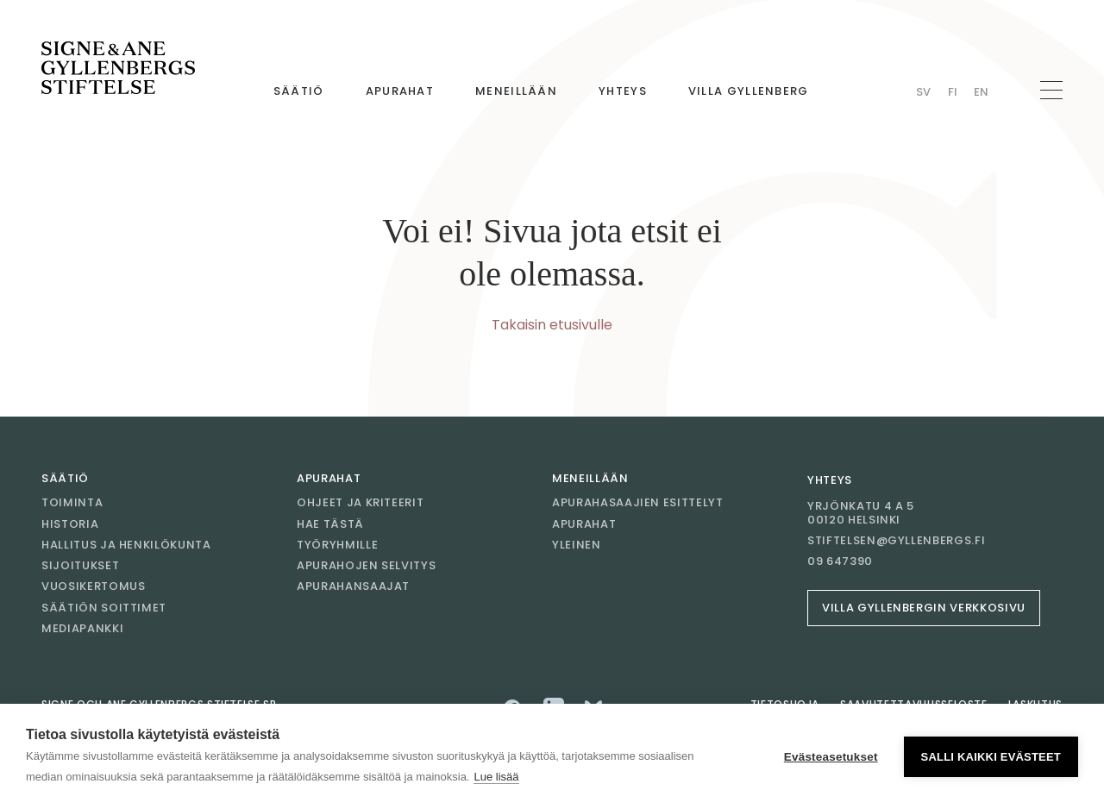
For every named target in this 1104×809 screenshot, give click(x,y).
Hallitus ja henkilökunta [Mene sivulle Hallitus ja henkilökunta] (126, 544)
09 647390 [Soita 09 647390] (840, 561)
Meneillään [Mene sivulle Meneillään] (516, 91)
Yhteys (829, 480)
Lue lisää (496, 776)
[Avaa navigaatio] (1051, 90)
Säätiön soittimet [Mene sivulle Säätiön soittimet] (103, 607)
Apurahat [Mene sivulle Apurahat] (400, 91)
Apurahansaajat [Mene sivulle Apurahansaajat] (353, 586)
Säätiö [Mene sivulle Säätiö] (298, 91)
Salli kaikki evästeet (991, 756)
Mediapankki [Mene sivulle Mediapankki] (82, 628)
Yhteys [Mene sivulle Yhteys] (623, 91)
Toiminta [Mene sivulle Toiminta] (72, 502)
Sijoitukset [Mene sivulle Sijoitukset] (80, 565)
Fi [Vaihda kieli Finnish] (952, 92)
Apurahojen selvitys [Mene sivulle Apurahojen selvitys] (366, 565)
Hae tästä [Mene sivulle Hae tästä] (330, 524)
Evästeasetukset (831, 756)
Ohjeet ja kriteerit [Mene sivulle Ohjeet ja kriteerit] (360, 502)
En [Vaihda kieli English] (981, 92)
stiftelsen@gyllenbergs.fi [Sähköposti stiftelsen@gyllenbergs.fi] (896, 541)
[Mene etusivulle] (118, 68)
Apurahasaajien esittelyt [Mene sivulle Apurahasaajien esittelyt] (638, 502)
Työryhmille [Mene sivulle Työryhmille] (337, 544)
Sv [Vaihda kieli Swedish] (923, 92)
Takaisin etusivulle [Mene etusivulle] (552, 325)
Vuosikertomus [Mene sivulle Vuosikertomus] (93, 586)
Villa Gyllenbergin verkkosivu (924, 607)
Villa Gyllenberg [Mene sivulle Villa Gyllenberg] (748, 91)
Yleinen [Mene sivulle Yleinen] (576, 544)
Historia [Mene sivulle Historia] (69, 524)
